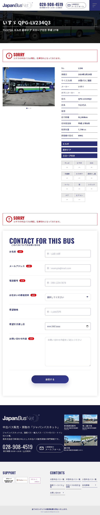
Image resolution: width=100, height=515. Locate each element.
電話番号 (17, 280)
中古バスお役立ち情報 (73, 486)
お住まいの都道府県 (22, 295)
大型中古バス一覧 (57, 479)
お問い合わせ (55, 492)
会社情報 (85, 485)
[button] (6, 87)
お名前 (16, 251)
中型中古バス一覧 (73, 479)
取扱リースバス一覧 (57, 486)
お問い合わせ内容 (21, 338)
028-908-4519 (51, 4)
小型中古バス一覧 (89, 479)
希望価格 (13, 309)
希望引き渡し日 (17, 324)
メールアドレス (20, 266)
